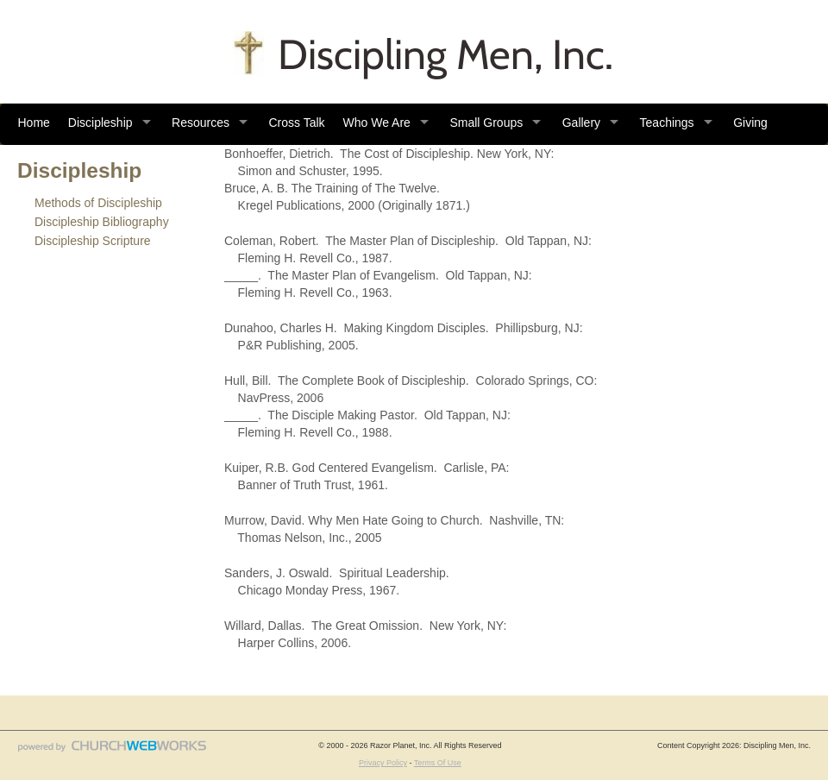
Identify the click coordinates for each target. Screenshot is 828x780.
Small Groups (486, 122)
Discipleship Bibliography (101, 222)
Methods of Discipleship (98, 203)
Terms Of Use (437, 762)
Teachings (667, 122)
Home (34, 122)
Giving (750, 122)
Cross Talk (296, 122)
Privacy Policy (383, 762)
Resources (200, 122)
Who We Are (377, 122)
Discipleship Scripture (92, 241)
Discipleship (100, 122)
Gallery (581, 122)
